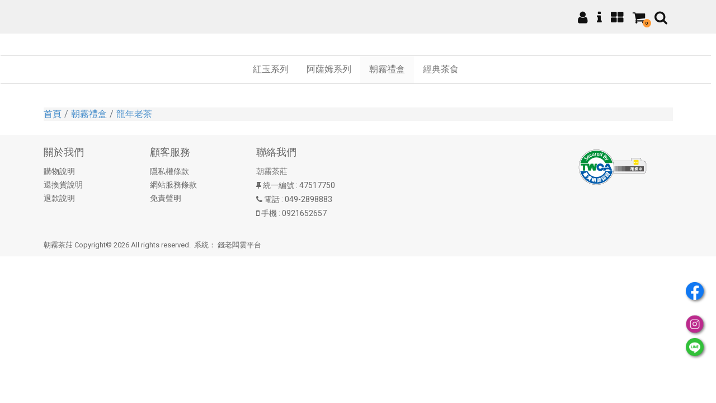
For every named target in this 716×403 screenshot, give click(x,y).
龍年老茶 (134, 114)
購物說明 (59, 171)
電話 (272, 199)
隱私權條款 (169, 171)
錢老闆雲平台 (239, 245)
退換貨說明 (63, 184)
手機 (269, 213)
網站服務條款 (173, 184)
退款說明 (59, 198)
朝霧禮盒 (89, 114)
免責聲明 (165, 198)
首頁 (53, 114)
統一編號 (278, 185)
